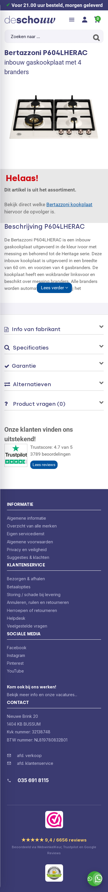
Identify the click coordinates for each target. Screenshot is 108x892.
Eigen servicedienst (25, 533)
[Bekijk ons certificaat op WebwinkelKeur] (54, 819)
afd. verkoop (29, 755)
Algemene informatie (26, 518)
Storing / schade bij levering (33, 594)
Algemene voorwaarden (30, 541)
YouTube (15, 670)
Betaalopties (19, 586)
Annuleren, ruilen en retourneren (38, 602)
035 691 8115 (33, 780)
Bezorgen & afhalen (26, 578)
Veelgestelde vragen (27, 626)
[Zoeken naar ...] (54, 36)
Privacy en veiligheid (27, 549)
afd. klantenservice (35, 763)
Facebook (16, 647)
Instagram (16, 655)
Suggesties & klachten (28, 557)
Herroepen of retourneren (32, 610)
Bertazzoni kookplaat (69, 204)
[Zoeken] (96, 37)
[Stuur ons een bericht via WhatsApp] (94, 878)
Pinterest (15, 663)
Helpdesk (16, 618)
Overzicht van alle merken (32, 525)
